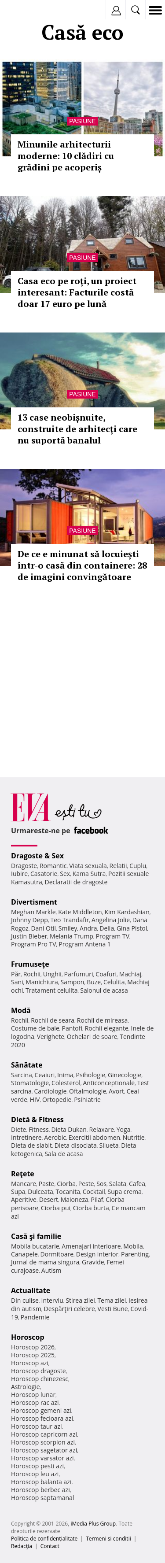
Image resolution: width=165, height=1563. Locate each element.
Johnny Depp (29, 920)
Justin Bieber (29, 936)
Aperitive (24, 1199)
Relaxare (101, 1129)
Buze (94, 982)
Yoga (124, 1129)
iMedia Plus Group (93, 1523)
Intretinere (26, 1137)
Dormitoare (57, 1254)
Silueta (109, 1145)
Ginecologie (124, 1075)
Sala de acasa (63, 1153)
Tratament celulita (52, 990)
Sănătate (27, 1065)
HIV (35, 1099)
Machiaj (130, 974)
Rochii (31, 974)
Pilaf (97, 1199)
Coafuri (106, 974)
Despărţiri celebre (69, 1308)
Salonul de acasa (104, 990)
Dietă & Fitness (37, 1119)
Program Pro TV (33, 944)
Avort (116, 1091)
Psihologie (91, 1075)
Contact (49, 1546)
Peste (86, 1183)
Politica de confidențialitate (44, 1538)
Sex (65, 873)
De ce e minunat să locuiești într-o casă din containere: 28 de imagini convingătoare (82, 565)
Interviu (52, 1300)
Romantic (53, 865)
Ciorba (66, 1183)
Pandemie (35, 1317)
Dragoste (24, 865)
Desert (48, 1199)
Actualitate (30, 1290)
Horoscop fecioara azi (42, 1418)
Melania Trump (71, 936)
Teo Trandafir (69, 920)
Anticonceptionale (109, 1083)
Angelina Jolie (111, 920)
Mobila (133, 1246)
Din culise (25, 1300)
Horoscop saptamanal (42, 1497)
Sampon (72, 982)
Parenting (135, 1254)
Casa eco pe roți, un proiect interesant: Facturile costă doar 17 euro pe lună (77, 292)
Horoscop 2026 (33, 1347)
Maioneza (74, 1199)
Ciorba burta (91, 1208)
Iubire (19, 873)
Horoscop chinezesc (39, 1379)
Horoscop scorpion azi (43, 1442)
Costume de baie (35, 1028)
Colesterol (66, 1083)
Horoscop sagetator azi (44, 1450)
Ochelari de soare (92, 1036)
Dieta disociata (76, 1145)
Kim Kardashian (126, 912)
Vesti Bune (113, 1308)
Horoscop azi (29, 1363)
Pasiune (82, 121)
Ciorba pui (55, 1208)
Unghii (52, 974)
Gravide (93, 1262)
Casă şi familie (36, 1236)
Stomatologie (30, 1083)
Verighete (50, 1036)
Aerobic (55, 1137)
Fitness (39, 1129)
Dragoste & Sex (37, 856)
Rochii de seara (52, 1020)
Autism (51, 1270)
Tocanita (67, 1191)
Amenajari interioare (91, 1246)
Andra (88, 928)
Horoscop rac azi (35, 1402)
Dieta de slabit (31, 1145)
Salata (118, 1183)
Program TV (112, 936)
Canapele (24, 1254)
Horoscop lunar (33, 1394)
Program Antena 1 (85, 944)
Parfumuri (78, 974)
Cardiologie (50, 1091)
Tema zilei (111, 1300)
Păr (16, 974)
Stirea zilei (80, 1300)
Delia (106, 928)
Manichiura (42, 982)
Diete (18, 1129)
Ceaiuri (45, 1075)
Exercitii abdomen (94, 1137)
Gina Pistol (132, 928)
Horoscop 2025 (33, 1355)
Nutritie (134, 1137)
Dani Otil (43, 928)
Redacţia (21, 1546)
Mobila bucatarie (35, 1246)
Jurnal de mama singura (45, 1262)
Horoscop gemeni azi (41, 1410)
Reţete (22, 1174)
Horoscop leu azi (35, 1474)
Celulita (114, 982)
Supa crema (125, 1191)
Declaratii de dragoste (76, 882)
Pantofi (72, 1028)
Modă (21, 1010)
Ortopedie (56, 1099)
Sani (17, 982)
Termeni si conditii (108, 1538)
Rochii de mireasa (102, 1020)
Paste (47, 1183)
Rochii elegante (106, 1028)
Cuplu (137, 865)
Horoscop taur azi (36, 1426)
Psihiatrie (87, 1099)
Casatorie (44, 873)
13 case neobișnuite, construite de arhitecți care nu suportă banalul (77, 428)
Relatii (118, 865)
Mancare (23, 1183)
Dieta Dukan (68, 1129)
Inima (65, 1075)
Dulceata (40, 1191)
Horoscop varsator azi (42, 1458)
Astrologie (25, 1386)
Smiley (68, 928)
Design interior (97, 1254)
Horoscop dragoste (38, 1371)
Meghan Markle (33, 912)
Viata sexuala (88, 865)
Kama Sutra (89, 873)
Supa (18, 1191)
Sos (101, 1183)
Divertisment (34, 902)
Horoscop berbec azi (40, 1489)
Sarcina (21, 1075)
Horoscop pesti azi (37, 1466)
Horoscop (27, 1337)
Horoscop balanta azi (41, 1482)
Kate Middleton (80, 912)
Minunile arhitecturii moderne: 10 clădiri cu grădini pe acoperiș (66, 155)
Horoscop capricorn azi (44, 1434)
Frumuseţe (30, 964)
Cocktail (94, 1191)
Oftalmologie (87, 1091)
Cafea (137, 1183)
